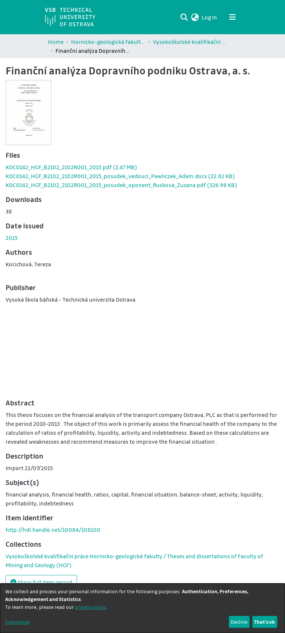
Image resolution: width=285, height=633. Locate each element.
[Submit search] (184, 17)
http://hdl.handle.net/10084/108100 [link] (53, 529)
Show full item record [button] (41, 582)
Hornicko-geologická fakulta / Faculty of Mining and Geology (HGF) (108, 41)
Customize (17, 621)
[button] (194, 17)
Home (56, 41)
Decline (239, 621)
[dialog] (142, 608)
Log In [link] (210, 17)
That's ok (264, 621)
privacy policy (90, 607)
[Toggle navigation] (232, 17)
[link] (71, 167)
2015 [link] (11, 237)
